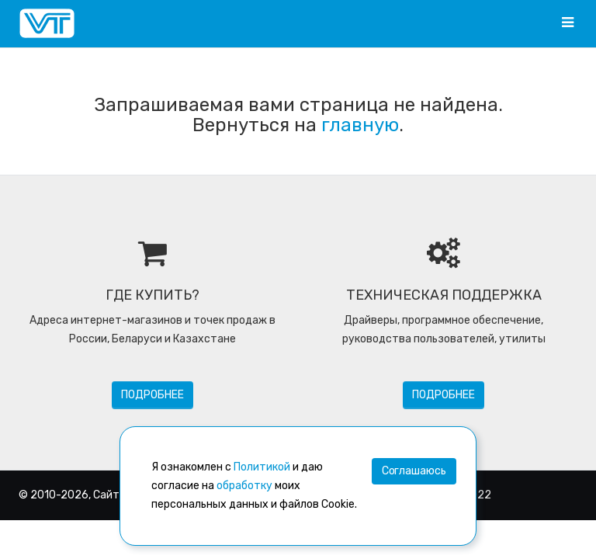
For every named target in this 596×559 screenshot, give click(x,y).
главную (360, 125)
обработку (244, 485)
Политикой (262, 467)
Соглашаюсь (414, 470)
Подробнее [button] (152, 394)
